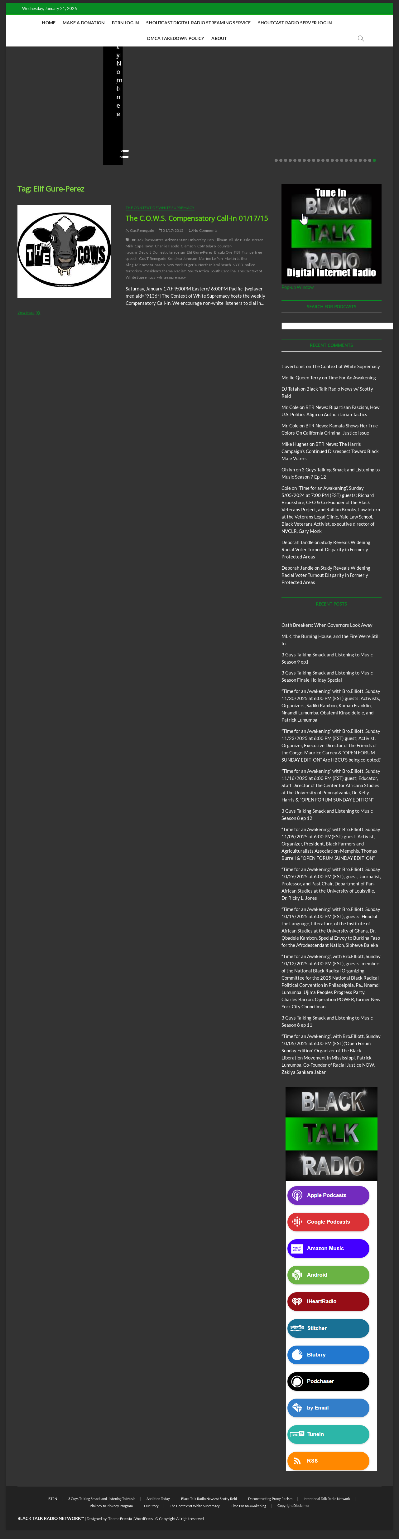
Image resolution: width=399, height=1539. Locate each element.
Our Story (151, 1506)
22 (374, 160)
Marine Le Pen (211, 258)
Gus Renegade (140, 230)
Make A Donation (84, 22)
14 (337, 160)
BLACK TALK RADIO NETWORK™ (50, 1518)
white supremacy (171, 277)
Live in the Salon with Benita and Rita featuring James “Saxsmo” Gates (343, 121)
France (247, 252)
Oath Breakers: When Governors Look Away (44, 134)
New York (174, 264)
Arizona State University (185, 239)
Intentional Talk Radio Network (327, 1499)
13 (332, 160)
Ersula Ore (223, 252)
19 (360, 160)
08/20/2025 (342, 139)
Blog (17, 120)
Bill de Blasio (239, 239)
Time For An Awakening (352, 377)
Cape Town (144, 246)
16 (346, 160)
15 (341, 160)
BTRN (52, 1499)
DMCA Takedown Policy (175, 38)
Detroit (144, 252)
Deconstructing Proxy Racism (270, 1499)
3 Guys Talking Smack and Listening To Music (101, 1499)
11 (322, 160)
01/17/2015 (171, 230)
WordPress (143, 1518)
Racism (180, 271)
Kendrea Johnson (182, 258)
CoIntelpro (206, 246)
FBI (237, 252)
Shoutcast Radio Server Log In (295, 22)
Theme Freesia (120, 1518)
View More (25, 157)
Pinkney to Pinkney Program (111, 1506)
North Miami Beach (214, 264)
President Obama (158, 271)
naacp (160, 264)
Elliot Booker (221, 139)
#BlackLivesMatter (147, 239)
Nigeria (190, 264)
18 (355, 160)
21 (369, 160)
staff (19, 147)
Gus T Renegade (152, 258)
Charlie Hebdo (167, 246)
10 (318, 160)
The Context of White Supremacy (160, 207)
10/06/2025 (254, 139)
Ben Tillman (217, 239)
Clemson (188, 246)
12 (327, 160)
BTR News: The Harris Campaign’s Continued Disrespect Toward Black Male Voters (330, 451)
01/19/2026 (43, 147)
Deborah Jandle (297, 542)
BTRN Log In (125, 22)
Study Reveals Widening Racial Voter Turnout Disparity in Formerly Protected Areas (325, 549)
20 (365, 160)
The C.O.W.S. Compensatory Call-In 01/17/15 (197, 218)
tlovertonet (293, 366)
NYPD (238, 264)
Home (48, 22)
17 (351, 160)
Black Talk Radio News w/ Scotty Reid (48, 115)
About (219, 38)
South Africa (198, 271)
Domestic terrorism (168, 252)
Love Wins (314, 139)
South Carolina (223, 271)
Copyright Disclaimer (293, 1505)
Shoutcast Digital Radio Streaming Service (198, 22)
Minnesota (144, 264)
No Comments (76, 147)
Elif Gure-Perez (200, 252)
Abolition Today (158, 1499)
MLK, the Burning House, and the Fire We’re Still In (151, 134)
